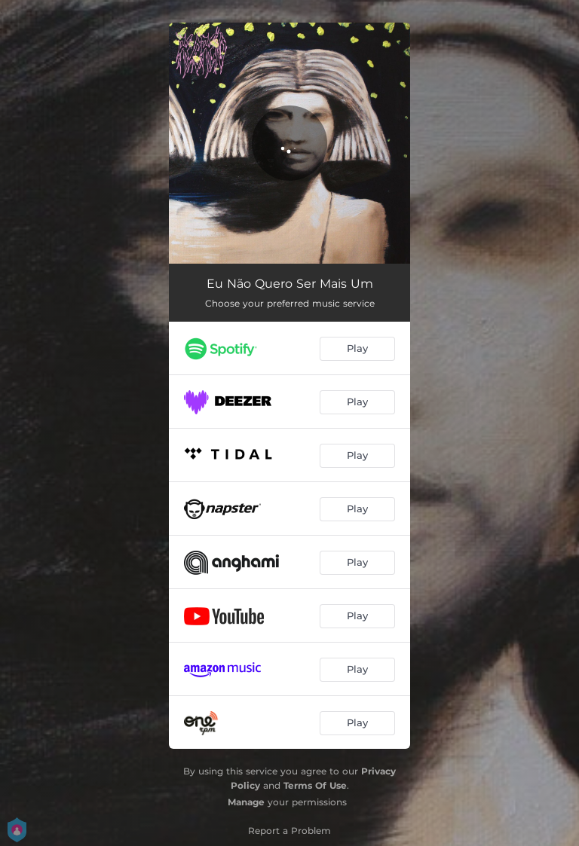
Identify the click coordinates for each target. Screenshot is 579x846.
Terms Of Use (315, 785)
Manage (246, 802)
